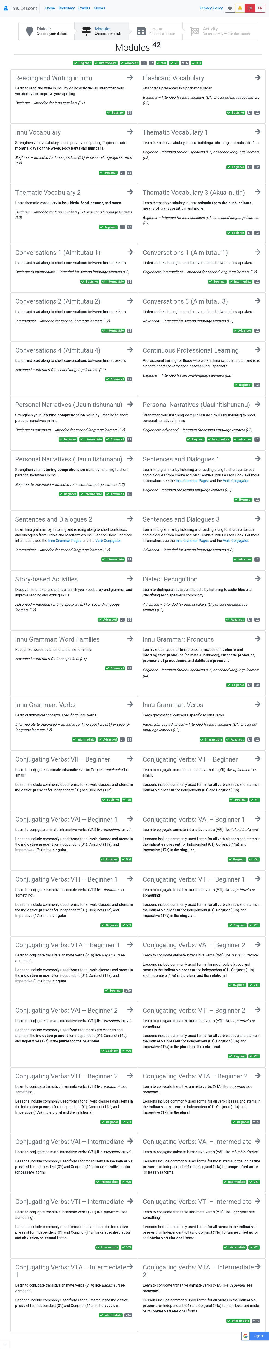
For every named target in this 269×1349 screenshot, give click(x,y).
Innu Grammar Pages (192, 481)
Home (50, 8)
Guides (99, 8)
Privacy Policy (211, 8)
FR (260, 8)
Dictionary (67, 8)
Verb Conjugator (235, 481)
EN (250, 8)
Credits (84, 8)
